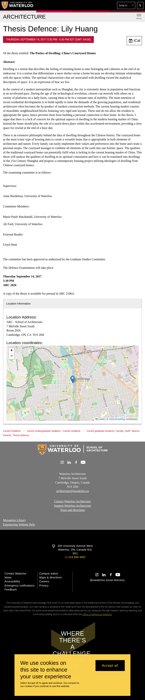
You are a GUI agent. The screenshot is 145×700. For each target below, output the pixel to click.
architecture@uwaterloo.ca (72, 491)
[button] (126, 5)
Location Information (18, 303)
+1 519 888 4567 (75, 557)
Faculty (119, 431)
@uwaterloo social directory (107, 580)
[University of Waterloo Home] (18, 5)
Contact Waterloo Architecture (72, 501)
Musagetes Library (14, 520)
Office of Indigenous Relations (97, 614)
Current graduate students (100, 431)
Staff (127, 431)
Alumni (135, 431)
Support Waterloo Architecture (72, 505)
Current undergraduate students (43, 431)
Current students (12, 431)
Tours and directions (72, 509)
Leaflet (100, 419)
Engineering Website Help (19, 524)
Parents (7, 435)
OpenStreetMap (117, 419)
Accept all (110, 665)
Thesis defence (21, 435)
